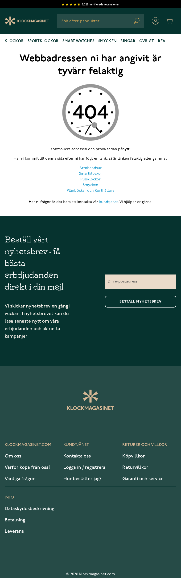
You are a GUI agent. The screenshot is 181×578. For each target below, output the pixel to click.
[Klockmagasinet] (27, 21)
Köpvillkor (133, 456)
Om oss (13, 456)
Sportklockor (43, 41)
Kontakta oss (77, 456)
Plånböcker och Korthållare (91, 191)
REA (161, 41)
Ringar (128, 41)
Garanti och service (143, 479)
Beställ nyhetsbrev (140, 302)
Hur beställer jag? (82, 479)
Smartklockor (90, 174)
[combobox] (100, 21)
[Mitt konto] (155, 21)
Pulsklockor (90, 179)
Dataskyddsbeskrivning (29, 508)
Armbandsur (90, 168)
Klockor (14, 41)
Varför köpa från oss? (27, 467)
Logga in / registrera (84, 467)
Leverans (14, 531)
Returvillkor (135, 467)
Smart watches (78, 41)
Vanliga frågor (20, 479)
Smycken (107, 41)
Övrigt (146, 41)
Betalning (15, 520)
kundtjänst (108, 202)
